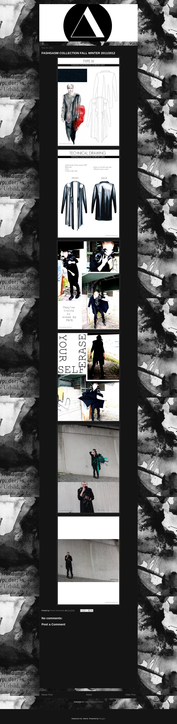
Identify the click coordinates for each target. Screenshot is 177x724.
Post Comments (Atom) (94, 702)
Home (89, 695)
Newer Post (47, 695)
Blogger (102, 719)
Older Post (130, 695)
